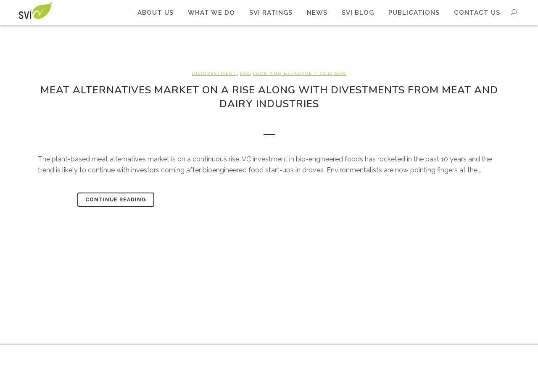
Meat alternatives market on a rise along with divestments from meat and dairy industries (269, 97)
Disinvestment (214, 73)
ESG (245, 73)
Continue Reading (115, 200)
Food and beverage (282, 73)
